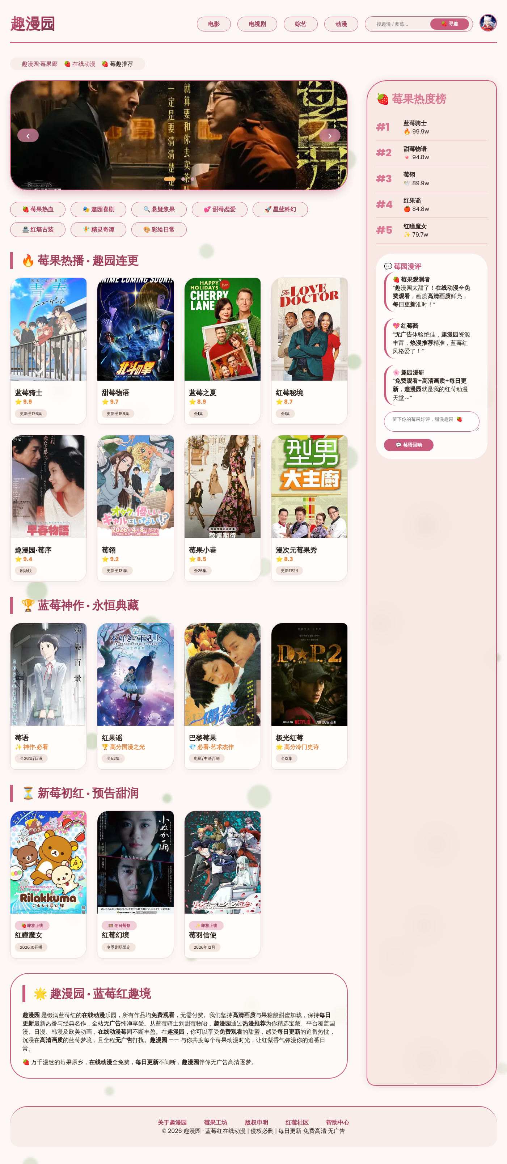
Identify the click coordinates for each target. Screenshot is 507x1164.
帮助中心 (337, 1122)
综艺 (301, 24)
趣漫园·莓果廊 (40, 64)
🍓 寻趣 (449, 23)
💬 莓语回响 (409, 447)
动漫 (341, 24)
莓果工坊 (215, 1122)
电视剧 (257, 24)
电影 (214, 24)
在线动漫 (84, 64)
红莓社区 (297, 1122)
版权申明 (256, 1122)
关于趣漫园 (172, 1122)
